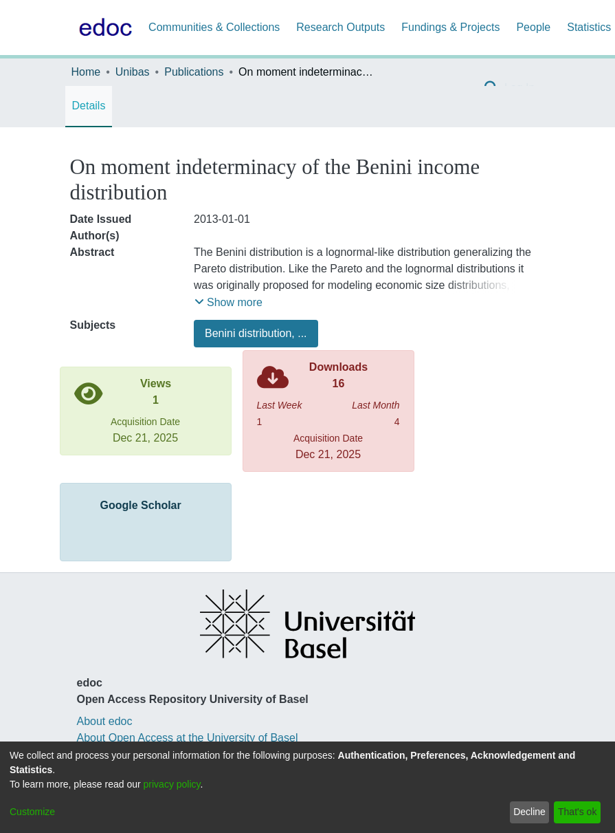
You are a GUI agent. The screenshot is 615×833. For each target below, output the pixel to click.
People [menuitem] (533, 27)
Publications (193, 72)
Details (89, 105)
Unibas (132, 72)
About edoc (105, 721)
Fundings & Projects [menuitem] (450, 27)
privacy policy (172, 784)
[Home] (103, 27)
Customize (32, 811)
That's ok (577, 811)
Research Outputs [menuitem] (340, 27)
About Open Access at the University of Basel (187, 738)
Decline (529, 811)
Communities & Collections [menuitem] (214, 27)
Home (86, 72)
